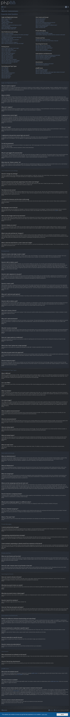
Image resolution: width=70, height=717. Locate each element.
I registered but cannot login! (7, 22)
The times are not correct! (7, 36)
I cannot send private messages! (42, 32)
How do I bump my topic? (7, 63)
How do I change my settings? (7, 33)
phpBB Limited (34, 673)
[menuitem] (66, 7)
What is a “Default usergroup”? (42, 26)
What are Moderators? (40, 20)
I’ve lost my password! (6, 26)
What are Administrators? (41, 18)
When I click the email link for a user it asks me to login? (13, 43)
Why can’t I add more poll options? (8, 53)
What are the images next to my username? (10, 39)
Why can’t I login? (5, 23)
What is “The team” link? (40, 27)
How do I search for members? (42, 49)
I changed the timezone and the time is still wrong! (11, 37)
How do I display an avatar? (7, 40)
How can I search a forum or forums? (43, 45)
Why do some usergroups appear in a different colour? (46, 25)
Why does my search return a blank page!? (44, 47)
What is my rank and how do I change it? (10, 42)
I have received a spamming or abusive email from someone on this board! (50, 34)
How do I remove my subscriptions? (43, 58)
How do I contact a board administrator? (43, 73)
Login (3, 9)
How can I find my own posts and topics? (44, 50)
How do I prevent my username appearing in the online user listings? (15, 34)
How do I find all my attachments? (42, 64)
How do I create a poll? (6, 52)
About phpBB (19, 674)
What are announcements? (7, 74)
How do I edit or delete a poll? (7, 54)
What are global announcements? (8, 72)
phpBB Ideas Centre (55, 681)
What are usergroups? (40, 21)
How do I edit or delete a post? (8, 49)
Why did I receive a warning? (7, 58)
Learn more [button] (44, 714)
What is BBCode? (5, 67)
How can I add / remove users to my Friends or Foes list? (47, 40)
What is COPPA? (5, 20)
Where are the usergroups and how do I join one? (45, 22)
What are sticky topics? (6, 75)
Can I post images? (5, 71)
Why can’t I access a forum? (7, 55)
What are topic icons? (6, 77)
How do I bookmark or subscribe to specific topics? (46, 56)
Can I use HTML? (5, 69)
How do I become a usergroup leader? (43, 23)
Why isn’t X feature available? (41, 70)
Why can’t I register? (6, 21)
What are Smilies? (5, 70)
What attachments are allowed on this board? (44, 63)
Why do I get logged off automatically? (9, 27)
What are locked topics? (6, 76)
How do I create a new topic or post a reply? (10, 48)
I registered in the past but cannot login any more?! (12, 25)
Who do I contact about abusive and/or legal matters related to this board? (50, 72)
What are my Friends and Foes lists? (43, 39)
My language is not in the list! (7, 38)
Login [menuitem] (68, 7)
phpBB (56, 210)
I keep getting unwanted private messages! (44, 33)
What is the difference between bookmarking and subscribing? (48, 55)
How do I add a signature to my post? (9, 50)
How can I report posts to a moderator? (9, 59)
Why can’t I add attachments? (7, 56)
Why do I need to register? (7, 18)
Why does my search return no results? (43, 46)
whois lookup (16, 690)
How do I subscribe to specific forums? (43, 57)
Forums (4, 7)
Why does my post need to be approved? (10, 61)
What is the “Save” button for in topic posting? (10, 60)
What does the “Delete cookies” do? (9, 28)
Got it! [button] (62, 714)
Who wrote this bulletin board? (42, 69)
